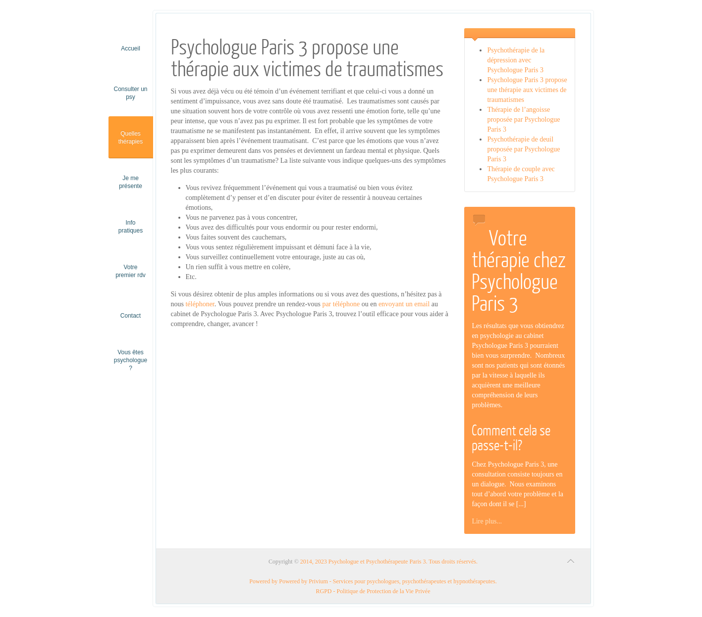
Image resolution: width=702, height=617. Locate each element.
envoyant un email (404, 304)
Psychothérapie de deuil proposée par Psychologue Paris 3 (523, 149)
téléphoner (199, 304)
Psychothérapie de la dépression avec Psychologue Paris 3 (515, 60)
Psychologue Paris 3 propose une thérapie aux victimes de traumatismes (527, 89)
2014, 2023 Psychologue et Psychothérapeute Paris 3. (364, 561)
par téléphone (341, 304)
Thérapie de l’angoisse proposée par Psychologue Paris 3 (523, 119)
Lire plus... (487, 521)
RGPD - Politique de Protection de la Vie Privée (373, 591)
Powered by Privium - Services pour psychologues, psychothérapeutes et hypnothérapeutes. (388, 581)
